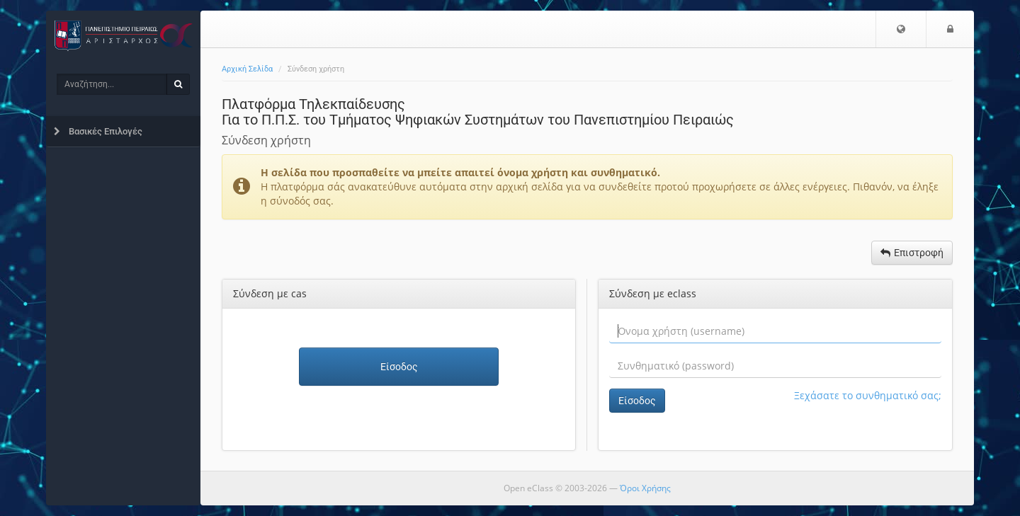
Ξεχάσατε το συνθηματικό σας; (867, 395)
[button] (901, 29)
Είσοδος (399, 366)
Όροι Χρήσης (645, 488)
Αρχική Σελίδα (247, 69)
